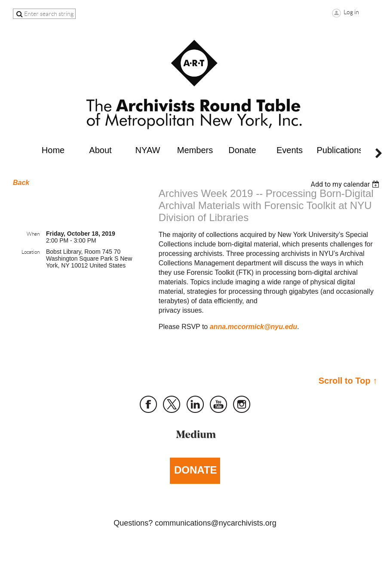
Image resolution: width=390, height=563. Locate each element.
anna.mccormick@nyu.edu (253, 326)
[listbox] (345, 184)
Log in (351, 12)
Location (30, 252)
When (33, 234)
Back (21, 182)
